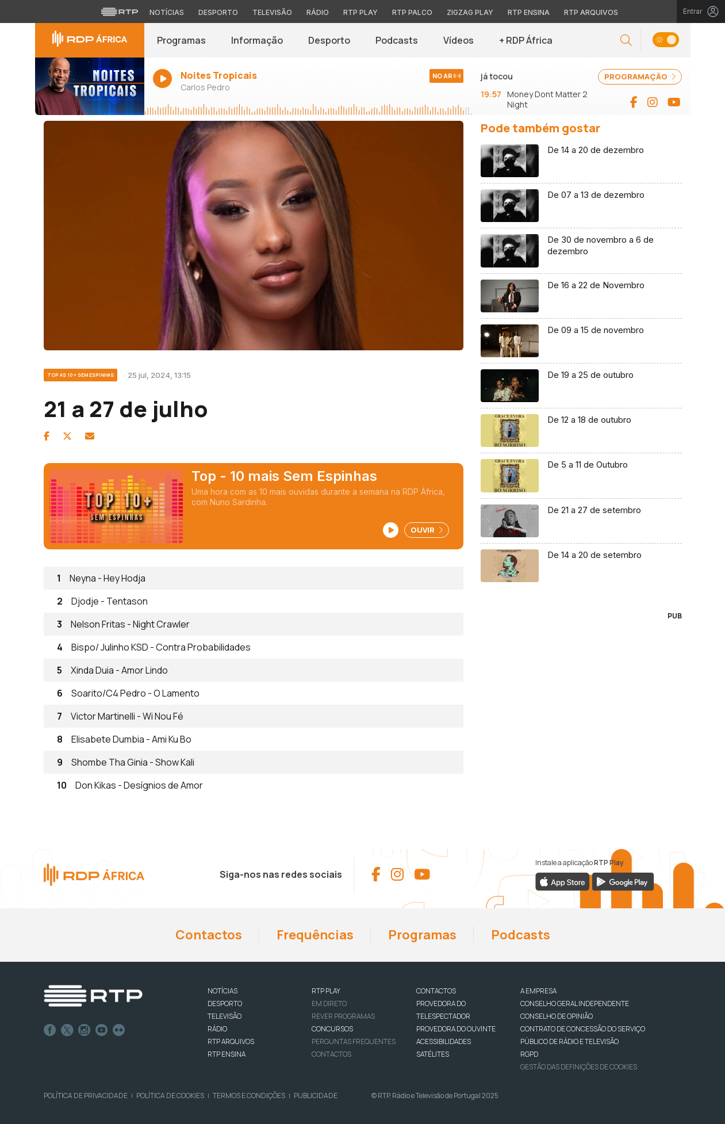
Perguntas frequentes (354, 1041)
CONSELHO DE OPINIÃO (556, 1016)
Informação (257, 40)
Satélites (432, 1054)
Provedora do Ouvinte (456, 1029)
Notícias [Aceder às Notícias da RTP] (166, 12)
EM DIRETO (329, 1003)
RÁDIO (217, 1029)
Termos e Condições (249, 1095)
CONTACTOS (436, 991)
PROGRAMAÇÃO (640, 76)
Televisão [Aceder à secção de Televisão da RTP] (272, 12)
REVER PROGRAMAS (343, 1016)
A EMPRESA (538, 991)
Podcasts (396, 40)
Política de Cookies (170, 1095)
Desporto (329, 40)
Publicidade (315, 1095)
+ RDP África (526, 40)
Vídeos (458, 40)
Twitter (67, 1030)
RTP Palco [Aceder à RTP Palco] (412, 12)
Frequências (315, 934)
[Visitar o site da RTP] (119, 11)
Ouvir (427, 530)
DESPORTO (225, 1003)
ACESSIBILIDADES (443, 1041)
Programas (181, 40)
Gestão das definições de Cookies (578, 1067)
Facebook (50, 1030)
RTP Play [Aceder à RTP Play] (360, 12)
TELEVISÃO (224, 1016)
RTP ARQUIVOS (231, 1041)
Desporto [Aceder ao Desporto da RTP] (218, 12)
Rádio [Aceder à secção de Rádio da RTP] (317, 12)
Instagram (84, 1030)
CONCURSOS (332, 1029)
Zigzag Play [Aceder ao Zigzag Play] (470, 12)
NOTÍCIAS (222, 991)
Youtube (101, 1030)
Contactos (208, 934)
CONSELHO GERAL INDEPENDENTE (574, 1003)
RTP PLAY (326, 991)
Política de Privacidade (86, 1095)
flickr (119, 1030)
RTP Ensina (226, 1054)
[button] (626, 40)
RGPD (529, 1054)
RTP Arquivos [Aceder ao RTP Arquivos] (591, 12)
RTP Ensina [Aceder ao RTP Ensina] (529, 12)
